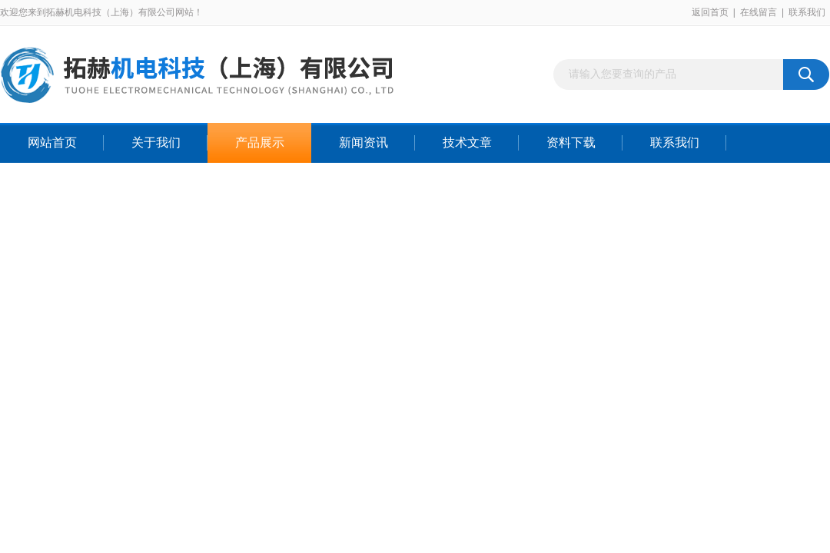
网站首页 (52, 142)
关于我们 (156, 142)
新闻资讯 (363, 142)
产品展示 (259, 142)
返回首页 (710, 12)
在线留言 (758, 12)
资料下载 (571, 142)
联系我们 (806, 12)
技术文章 (467, 142)
